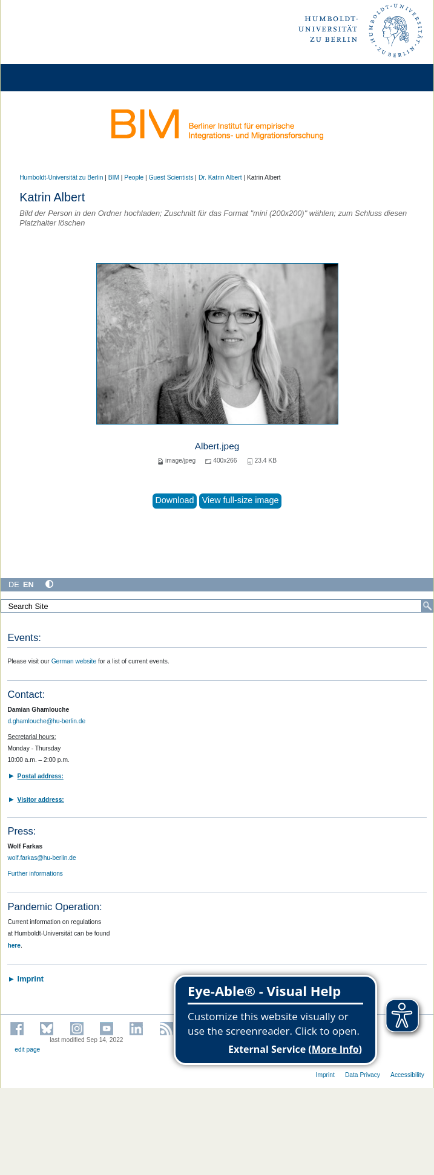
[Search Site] (217, 606)
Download (174, 500)
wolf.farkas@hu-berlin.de (41, 857)
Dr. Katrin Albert (220, 177)
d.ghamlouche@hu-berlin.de (46, 721)
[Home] (44, 77)
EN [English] (28, 584)
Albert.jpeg (217, 446)
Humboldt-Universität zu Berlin (61, 177)
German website (74, 661)
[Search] (427, 606)
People (133, 177)
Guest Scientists (171, 177)
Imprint (325, 1075)
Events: (24, 637)
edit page (27, 1049)
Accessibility (407, 1075)
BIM (113, 177)
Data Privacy (362, 1075)
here (14, 945)
